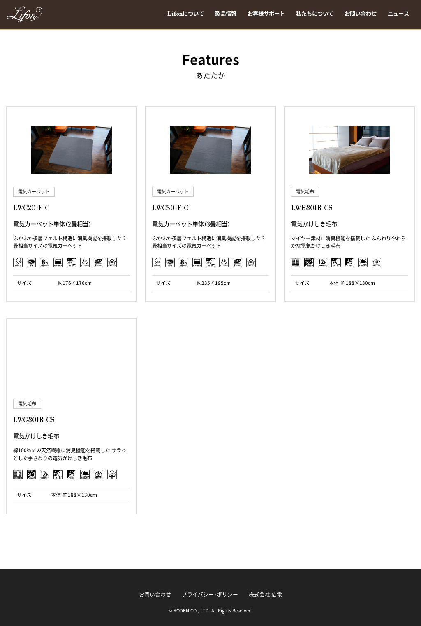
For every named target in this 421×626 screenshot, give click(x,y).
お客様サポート (266, 14)
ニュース (398, 14)
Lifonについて (185, 14)
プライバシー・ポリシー (210, 594)
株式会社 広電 (265, 594)
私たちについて (314, 14)
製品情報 (225, 14)
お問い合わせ (361, 14)
